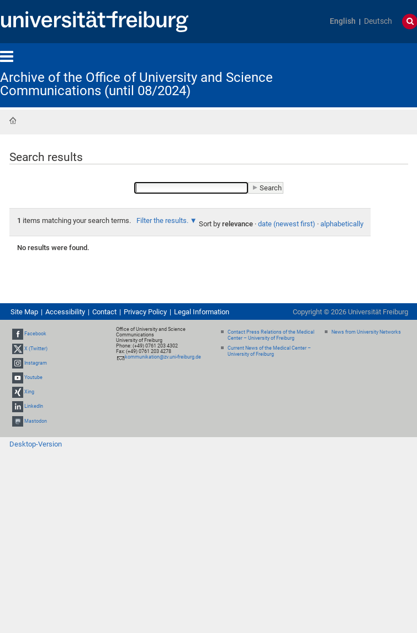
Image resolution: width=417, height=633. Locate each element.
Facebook (35, 333)
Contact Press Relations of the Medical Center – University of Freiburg (271, 335)
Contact (104, 312)
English (343, 21)
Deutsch (378, 21)
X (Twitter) (35, 348)
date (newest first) (286, 224)
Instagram (35, 363)
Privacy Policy (145, 312)
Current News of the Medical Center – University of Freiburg (269, 351)
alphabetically (341, 224)
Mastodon (35, 421)
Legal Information (201, 312)
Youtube (33, 377)
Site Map (24, 312)
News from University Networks (366, 332)
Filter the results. (163, 220)
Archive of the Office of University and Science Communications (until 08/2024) (136, 84)
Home (12, 120)
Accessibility (65, 312)
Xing (29, 392)
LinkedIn (33, 406)
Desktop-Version (35, 444)
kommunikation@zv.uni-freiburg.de (163, 357)
